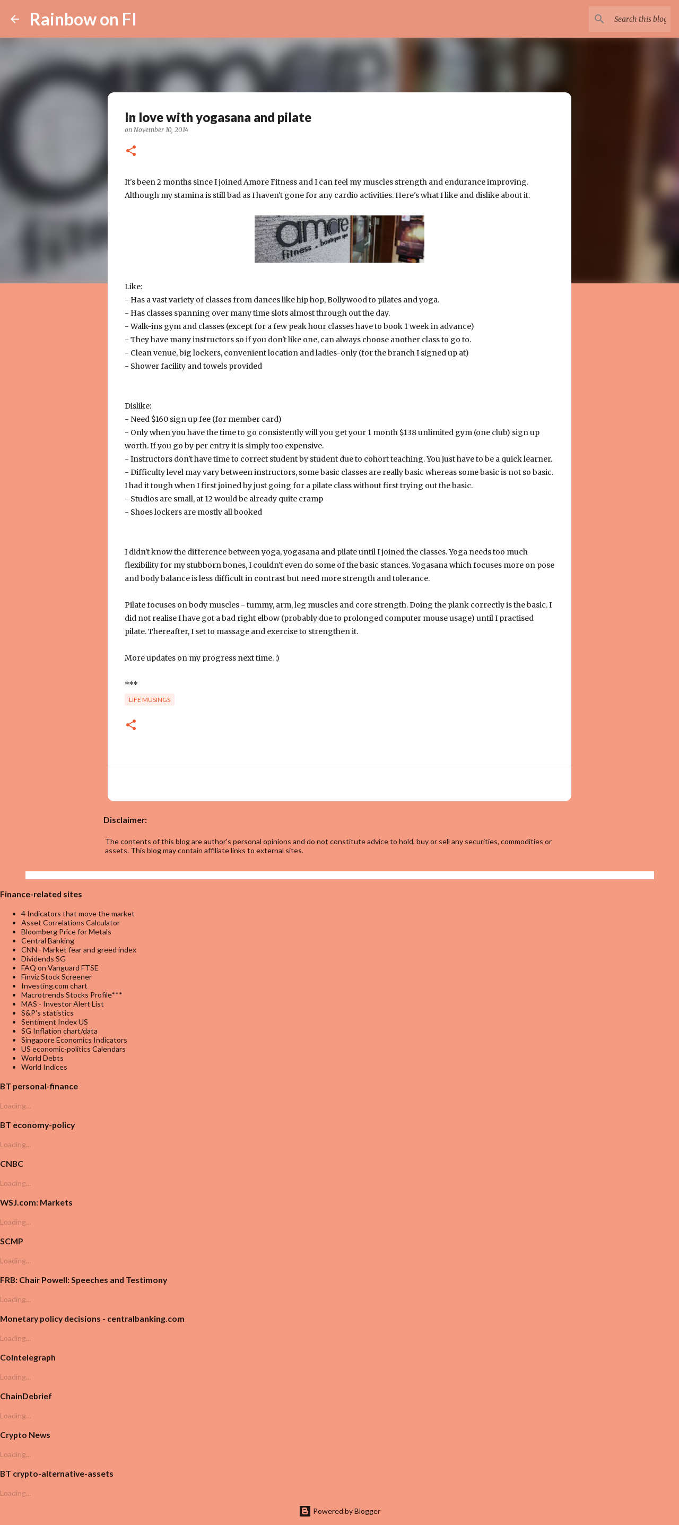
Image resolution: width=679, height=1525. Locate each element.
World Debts (42, 1057)
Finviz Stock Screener (56, 976)
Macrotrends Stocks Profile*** (72, 994)
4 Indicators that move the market (78, 913)
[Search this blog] (615, 19)
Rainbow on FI (83, 18)
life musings (149, 700)
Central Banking (47, 940)
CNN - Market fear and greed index (78, 949)
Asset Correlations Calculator (70, 922)
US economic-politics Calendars (73, 1048)
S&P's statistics (47, 1012)
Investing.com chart (54, 985)
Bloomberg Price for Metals (66, 931)
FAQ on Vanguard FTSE (60, 967)
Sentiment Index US (54, 1021)
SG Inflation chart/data (59, 1030)
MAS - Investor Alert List (62, 1003)
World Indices (44, 1066)
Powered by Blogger (339, 1510)
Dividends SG (43, 958)
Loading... (15, 1105)
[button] (131, 151)
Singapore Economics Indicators (74, 1039)
